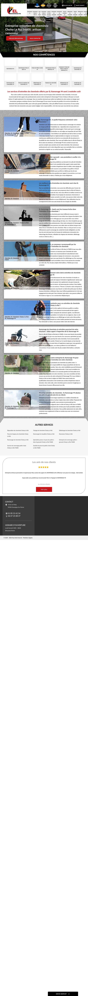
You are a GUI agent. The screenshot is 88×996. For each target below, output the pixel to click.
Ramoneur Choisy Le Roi (66, 434)
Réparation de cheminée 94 (80, 14)
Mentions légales (28, 538)
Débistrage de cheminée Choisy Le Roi (69, 430)
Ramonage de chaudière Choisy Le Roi (43, 434)
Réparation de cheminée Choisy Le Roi (18, 430)
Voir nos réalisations (16, 38)
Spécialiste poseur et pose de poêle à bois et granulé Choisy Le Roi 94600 (43, 441)
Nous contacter (35, 38)
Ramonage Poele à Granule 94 (43, 14)
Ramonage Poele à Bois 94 (35, 13)
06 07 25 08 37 (79, 5)
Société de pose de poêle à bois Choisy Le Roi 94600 (44, 447)
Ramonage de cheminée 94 (54, 14)
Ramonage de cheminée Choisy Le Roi (17, 440)
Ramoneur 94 (29, 12)
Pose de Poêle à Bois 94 (39, 15)
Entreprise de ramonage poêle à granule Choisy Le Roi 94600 (68, 441)
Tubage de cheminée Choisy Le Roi (42, 430)
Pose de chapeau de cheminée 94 (65, 14)
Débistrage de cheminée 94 (69, 14)
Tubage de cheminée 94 (75, 14)
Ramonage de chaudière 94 (59, 14)
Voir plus (44, 489)
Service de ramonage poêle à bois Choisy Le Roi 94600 (16, 447)
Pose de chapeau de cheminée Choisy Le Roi (17, 435)
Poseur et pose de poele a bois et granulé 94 (49, 15)
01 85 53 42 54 (67, 5)
